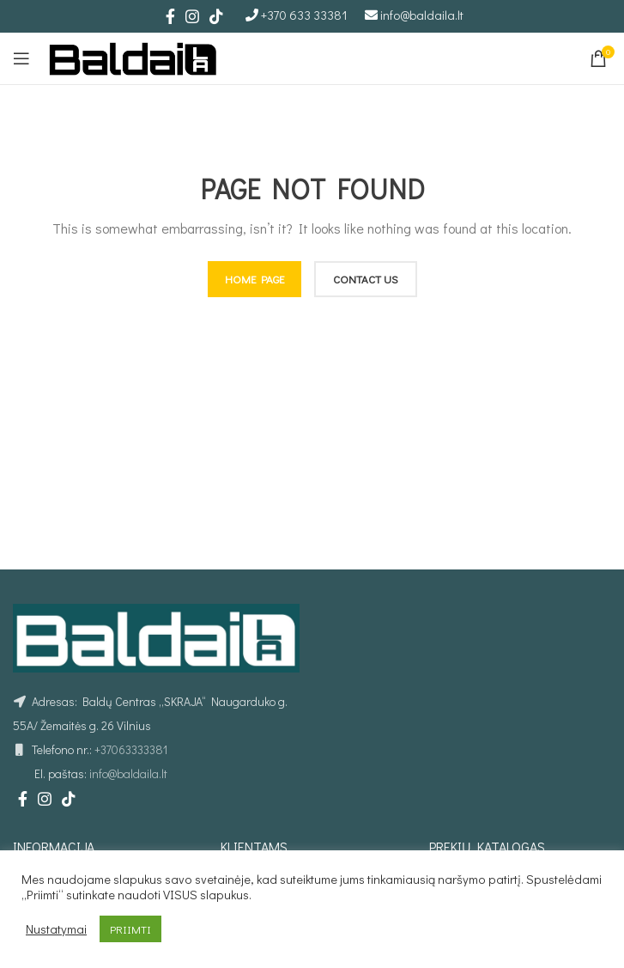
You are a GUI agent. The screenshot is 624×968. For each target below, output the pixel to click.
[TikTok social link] (216, 16)
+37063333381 (130, 749)
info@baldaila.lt (421, 14)
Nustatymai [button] (56, 929)
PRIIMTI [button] (130, 929)
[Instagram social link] (192, 16)
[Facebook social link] (170, 16)
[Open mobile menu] (21, 58)
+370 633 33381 (304, 14)
